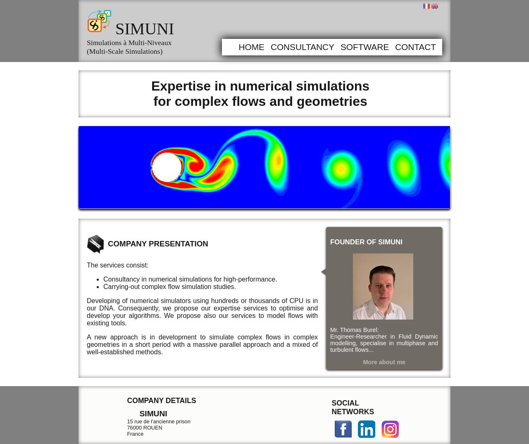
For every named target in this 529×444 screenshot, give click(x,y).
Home (251, 47)
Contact (415, 47)
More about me (384, 362)
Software (365, 47)
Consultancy (302, 47)
